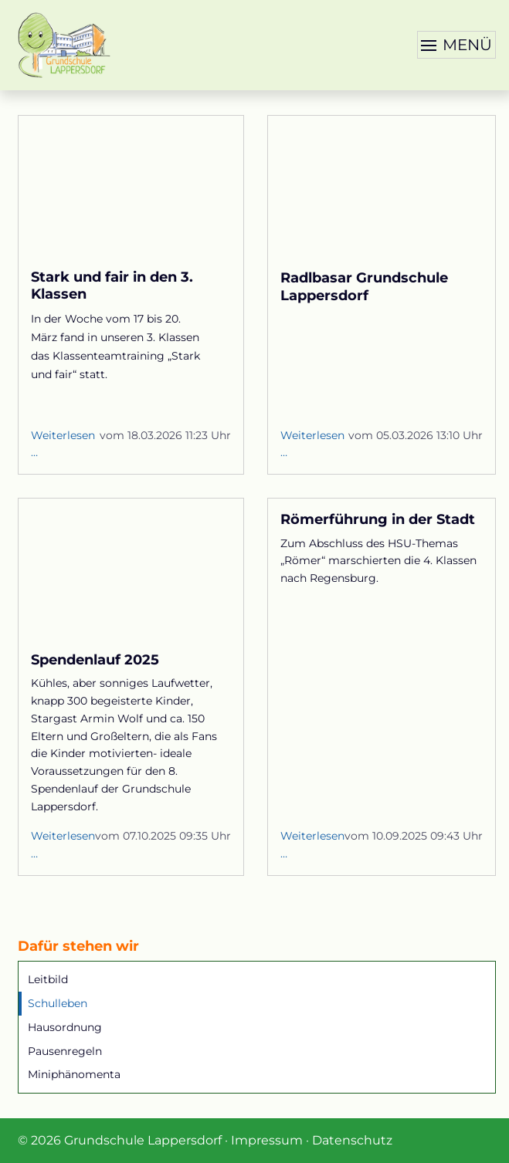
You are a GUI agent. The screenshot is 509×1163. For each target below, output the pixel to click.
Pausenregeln (65, 1051)
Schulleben (57, 1003)
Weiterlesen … (63, 445)
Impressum (267, 1140)
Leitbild (48, 979)
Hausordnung (65, 1027)
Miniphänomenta (74, 1074)
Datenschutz (352, 1140)
